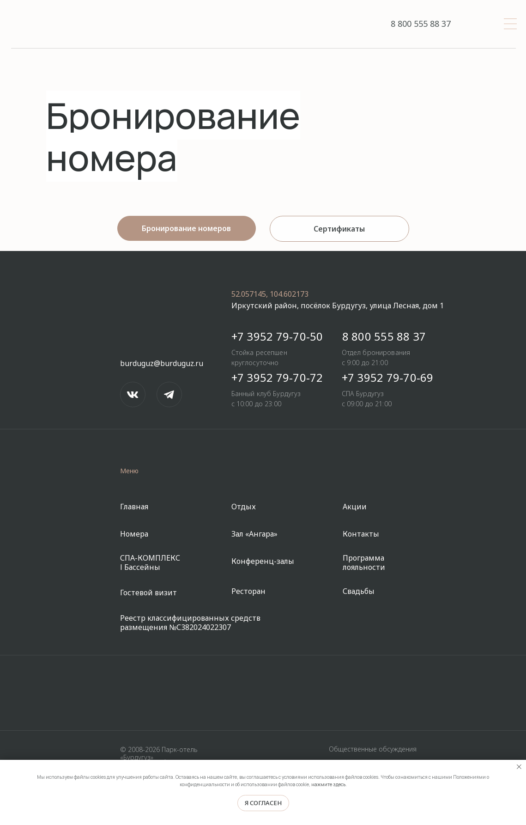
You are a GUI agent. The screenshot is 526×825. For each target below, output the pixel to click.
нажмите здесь (328, 784)
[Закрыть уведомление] (519, 766)
